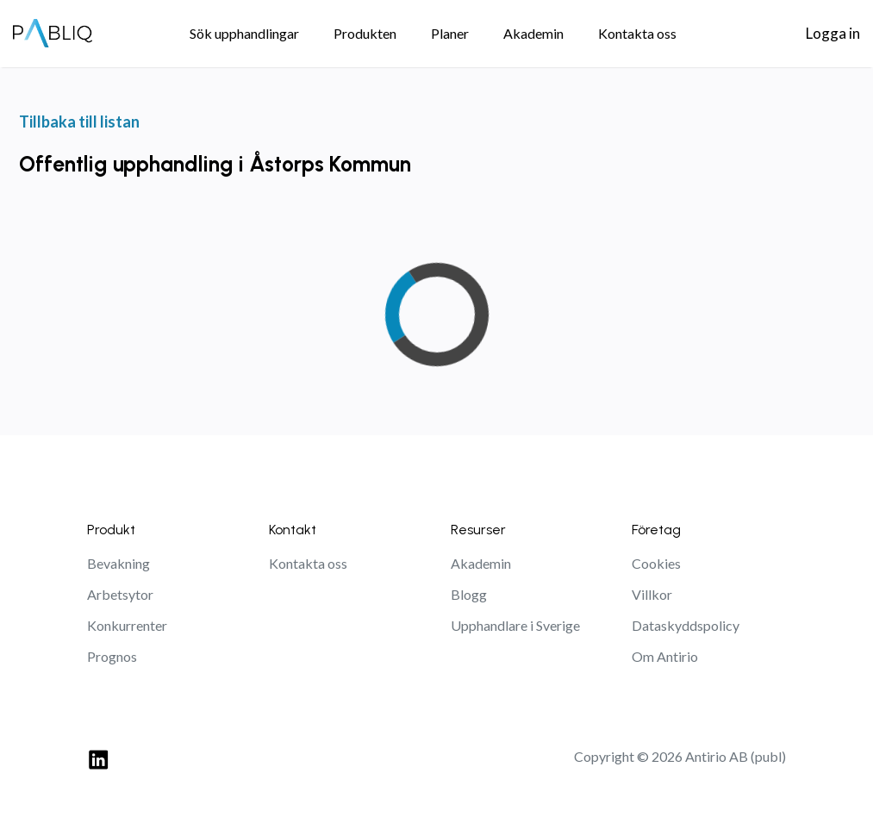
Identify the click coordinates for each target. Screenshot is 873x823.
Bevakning (118, 563)
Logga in (833, 33)
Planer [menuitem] (450, 33)
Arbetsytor (120, 594)
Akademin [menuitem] (533, 33)
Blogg (469, 594)
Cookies (656, 563)
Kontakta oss (308, 563)
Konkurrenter (127, 625)
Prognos (112, 656)
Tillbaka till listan (79, 121)
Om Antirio (665, 656)
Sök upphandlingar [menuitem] (244, 33)
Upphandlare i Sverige (515, 625)
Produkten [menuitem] (365, 33)
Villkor (652, 594)
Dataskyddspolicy (685, 625)
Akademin (481, 563)
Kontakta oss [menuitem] (637, 33)
